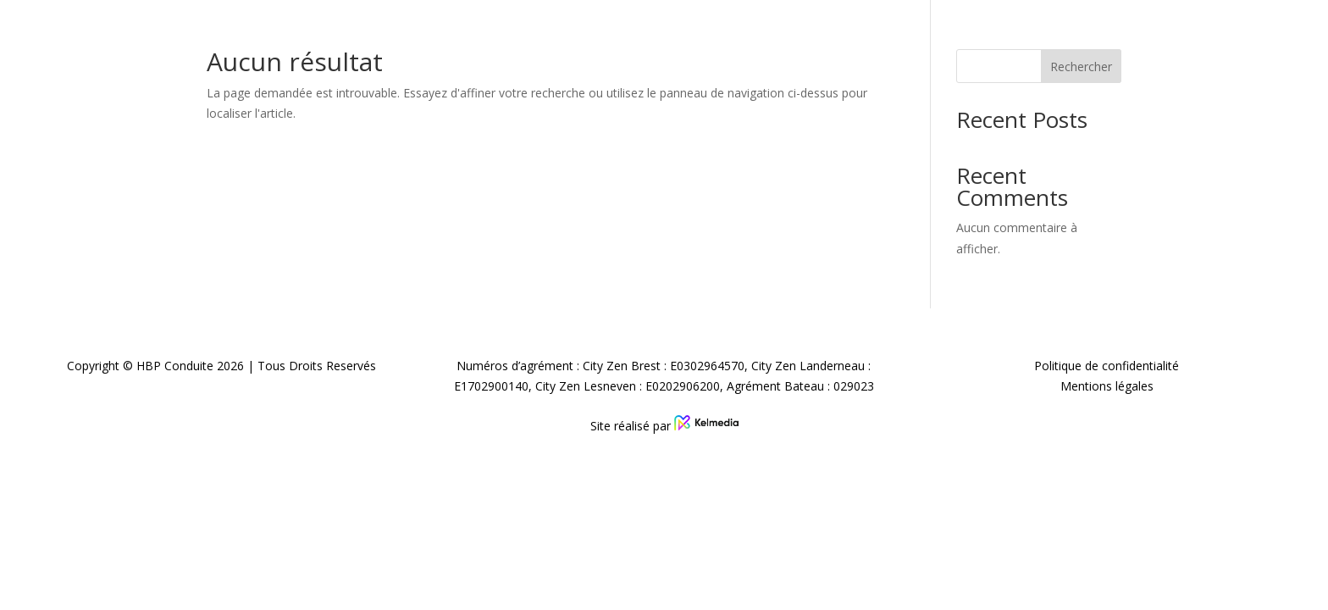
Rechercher (1081, 66)
